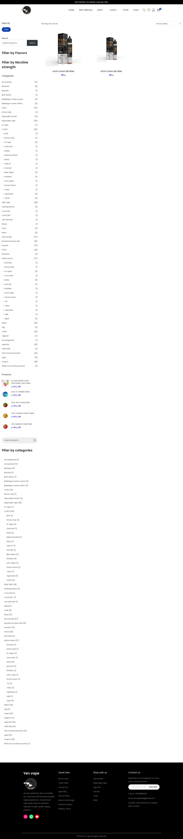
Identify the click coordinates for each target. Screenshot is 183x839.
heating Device (8, 207)
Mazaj (7, 151)
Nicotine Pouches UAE (11, 241)
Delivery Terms (64, 809)
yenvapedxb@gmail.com (144, 798)
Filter (6, 29)
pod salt (8, 284)
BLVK (6, 133)
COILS (4, 108)
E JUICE (5, 129)
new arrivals (7, 237)
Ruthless (8, 176)
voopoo (5, 361)
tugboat (5, 336)
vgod (7, 318)
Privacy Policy (64, 796)
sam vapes (9, 181)
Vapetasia (9, 194)
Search (5, 38)
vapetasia (9, 310)
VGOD (7, 198)
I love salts (9, 275)
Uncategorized (8, 340)
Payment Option (65, 804)
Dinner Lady (6, 112)
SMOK (4, 323)
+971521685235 (141, 794)
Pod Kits (5, 245)
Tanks (4, 331)
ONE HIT (8, 164)
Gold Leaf (9, 146)
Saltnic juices (7, 258)
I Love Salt (6, 211)
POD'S (4, 250)
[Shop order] (168, 24)
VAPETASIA (6, 349)
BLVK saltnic (6, 95)
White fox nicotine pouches (13, 366)
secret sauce (10, 297)
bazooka (8, 263)
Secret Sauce (10, 185)
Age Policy (62, 791)
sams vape (9, 293)
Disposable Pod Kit (9, 116)
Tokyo (7, 189)
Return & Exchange (66, 800)
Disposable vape (8, 121)
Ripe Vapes (9, 172)
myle (4, 228)
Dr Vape (5, 125)
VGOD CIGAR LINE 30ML (111, 71)
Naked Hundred (11, 155)
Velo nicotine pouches (11, 353)
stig (3, 327)
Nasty (7, 159)
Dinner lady (9, 267)
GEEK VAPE (6, 202)
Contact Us (63, 787)
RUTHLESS (5, 254)
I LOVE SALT (6, 215)
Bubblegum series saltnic (12, 103)
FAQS (95, 800)
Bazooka (5, 90)
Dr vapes (8, 271)
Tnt (6, 301)
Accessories (7, 82)
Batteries (5, 86)
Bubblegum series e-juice (12, 99)
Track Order (63, 783)
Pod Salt (8, 168)
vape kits (5, 344)
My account (63, 778)
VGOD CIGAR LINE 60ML (63, 71)
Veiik (6, 314)
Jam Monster (7, 219)
